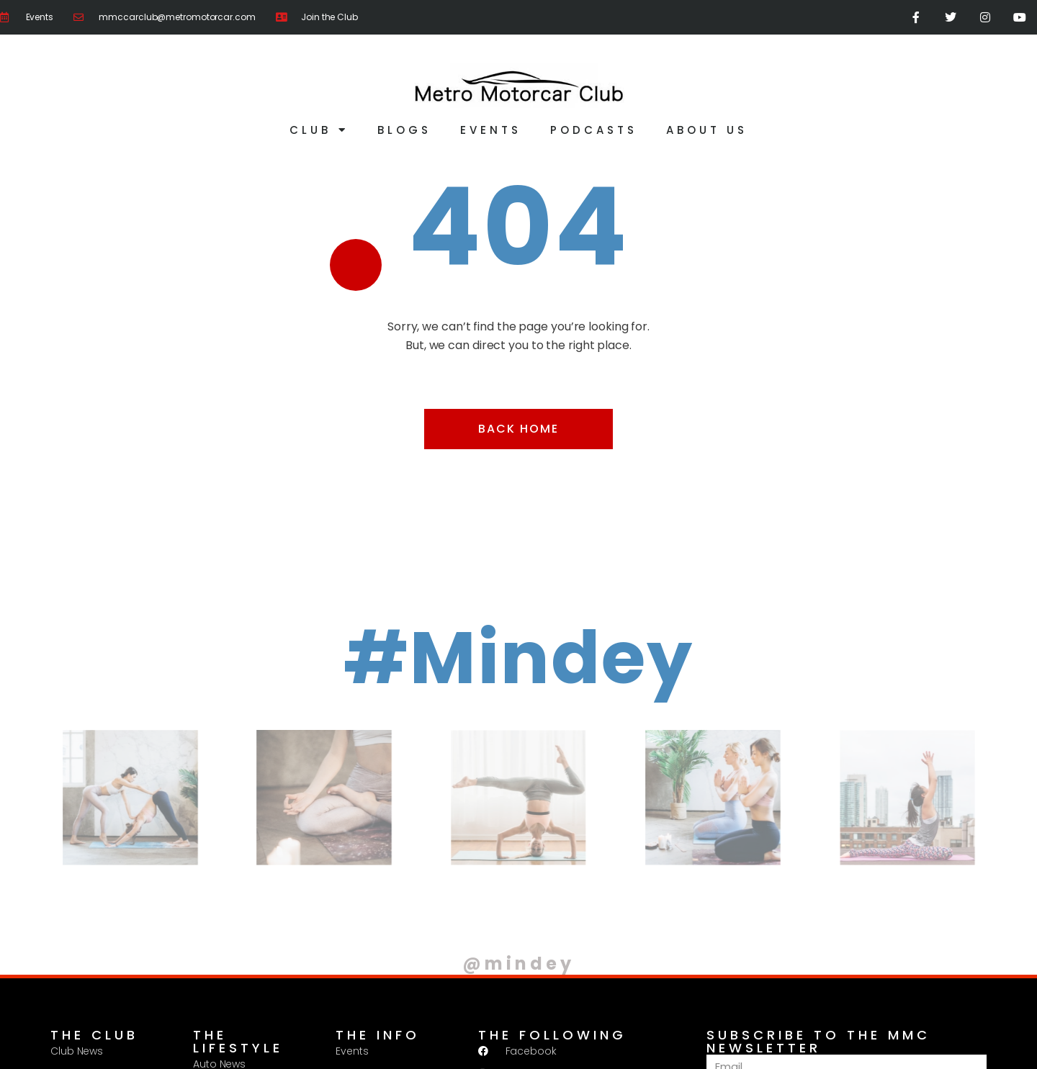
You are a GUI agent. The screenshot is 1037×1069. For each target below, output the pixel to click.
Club (319, 130)
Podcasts (593, 129)
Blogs (404, 129)
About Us (707, 129)
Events (490, 129)
